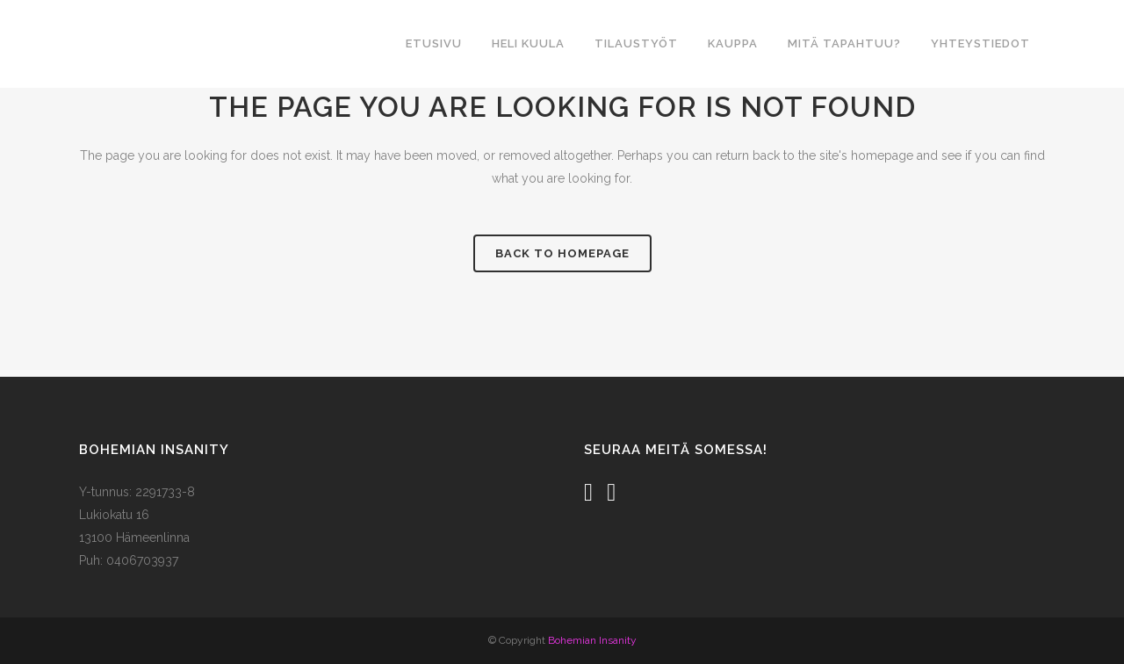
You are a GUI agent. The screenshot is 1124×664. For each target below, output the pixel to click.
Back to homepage (562, 253)
